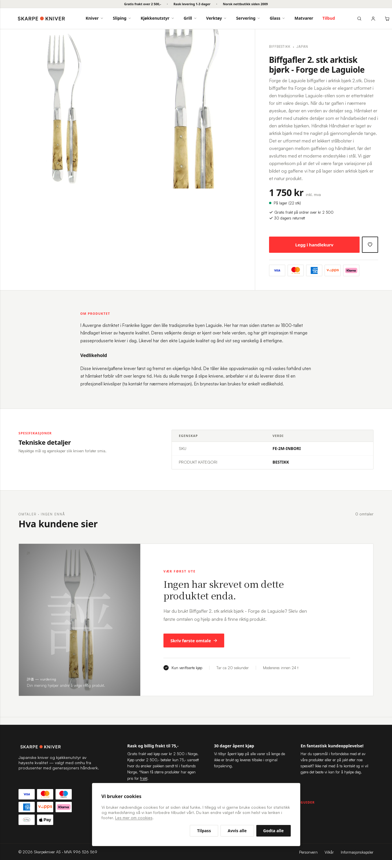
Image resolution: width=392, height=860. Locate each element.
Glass (277, 18)
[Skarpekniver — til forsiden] (59, 746)
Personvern (308, 852)
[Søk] (359, 18)
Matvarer (304, 18)
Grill (190, 18)
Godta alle (273, 830)
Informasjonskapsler (357, 852)
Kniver (95, 18)
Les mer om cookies (133, 817)
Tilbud (329, 18)
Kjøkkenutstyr (157, 18)
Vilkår (329, 852)
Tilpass (204, 830)
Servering (248, 18)
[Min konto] (373, 18)
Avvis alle (237, 830)
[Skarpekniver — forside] (41, 18)
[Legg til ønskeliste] (370, 245)
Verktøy (216, 18)
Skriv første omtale (193, 640)
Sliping (122, 18)
